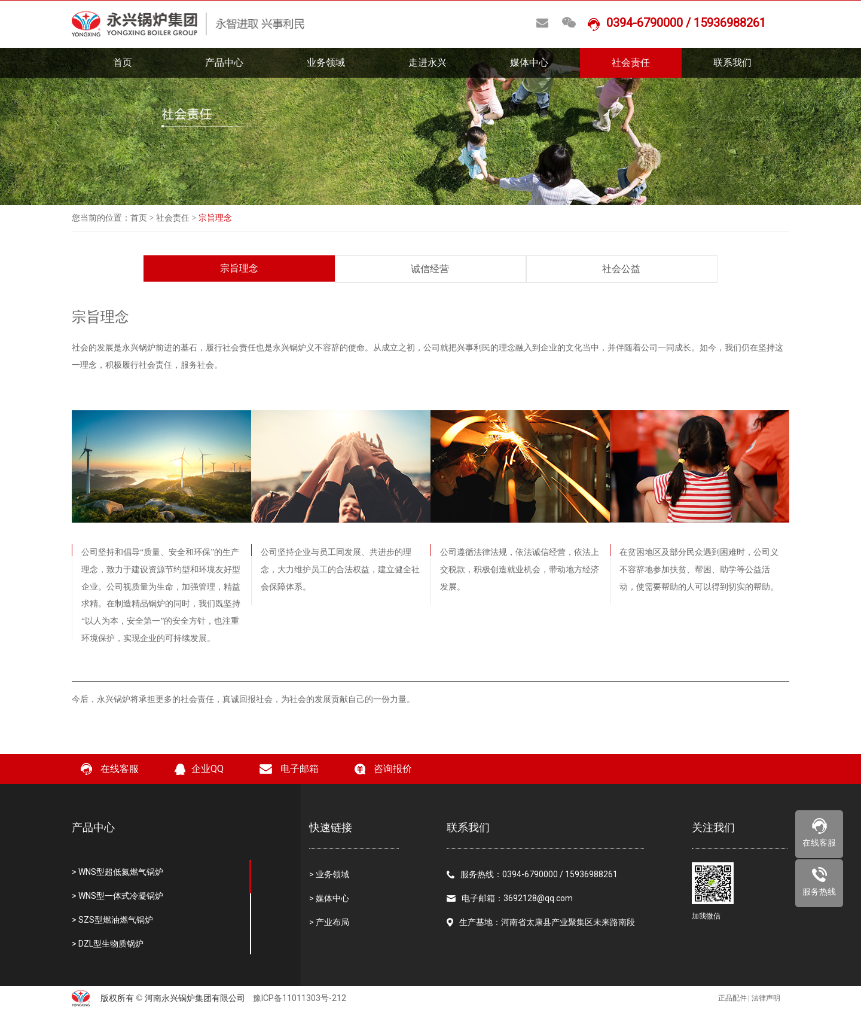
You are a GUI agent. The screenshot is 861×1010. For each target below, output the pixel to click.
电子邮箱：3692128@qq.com (510, 898)
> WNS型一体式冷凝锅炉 (117, 896)
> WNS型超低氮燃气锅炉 (117, 872)
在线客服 (110, 769)
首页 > (143, 217)
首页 (122, 62)
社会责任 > (177, 217)
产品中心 (224, 62)
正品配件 (732, 998)
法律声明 (766, 998)
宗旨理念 (239, 268)
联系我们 (732, 62)
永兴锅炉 (289, 347)
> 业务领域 (329, 874)
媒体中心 (529, 62)
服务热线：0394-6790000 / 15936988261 (532, 874)
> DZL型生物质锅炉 (108, 943)
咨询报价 (383, 769)
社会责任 (631, 62)
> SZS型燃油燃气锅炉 (112, 919)
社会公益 (621, 269)
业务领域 (326, 62)
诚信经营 (430, 269)
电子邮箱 (289, 768)
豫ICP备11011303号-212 (299, 998)
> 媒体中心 (329, 898)
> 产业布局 (329, 922)
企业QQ (199, 769)
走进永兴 (427, 62)
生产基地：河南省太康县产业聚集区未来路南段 (541, 922)
